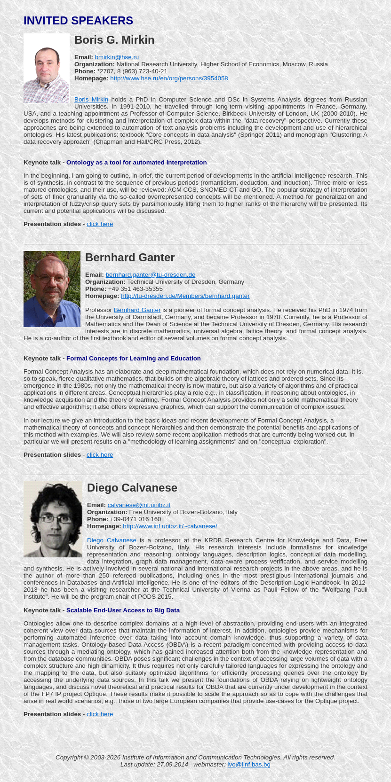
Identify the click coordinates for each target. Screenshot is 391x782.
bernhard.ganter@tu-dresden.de (151, 274)
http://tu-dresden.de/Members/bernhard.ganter (185, 295)
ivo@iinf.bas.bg (249, 764)
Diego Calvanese (111, 540)
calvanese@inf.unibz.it (139, 504)
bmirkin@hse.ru (117, 57)
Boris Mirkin (91, 99)
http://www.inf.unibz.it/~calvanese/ (170, 526)
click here (100, 223)
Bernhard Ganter (137, 309)
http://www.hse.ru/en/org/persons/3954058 (169, 78)
